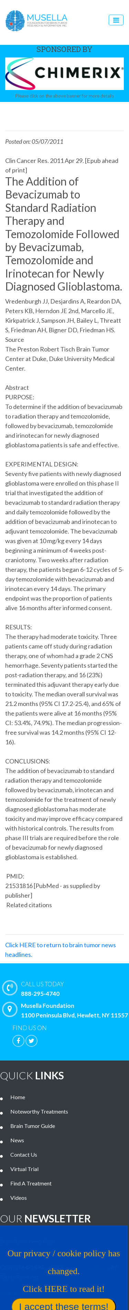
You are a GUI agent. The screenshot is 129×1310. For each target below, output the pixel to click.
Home (17, 1097)
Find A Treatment (31, 1183)
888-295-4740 (67, 988)
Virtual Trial (24, 1169)
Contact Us (23, 1154)
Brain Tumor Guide (32, 1125)
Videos (18, 1197)
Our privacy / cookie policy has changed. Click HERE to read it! (62, 1273)
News (17, 1140)
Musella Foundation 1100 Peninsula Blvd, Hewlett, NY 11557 (67, 1010)
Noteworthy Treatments (39, 1111)
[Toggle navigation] (116, 20)
